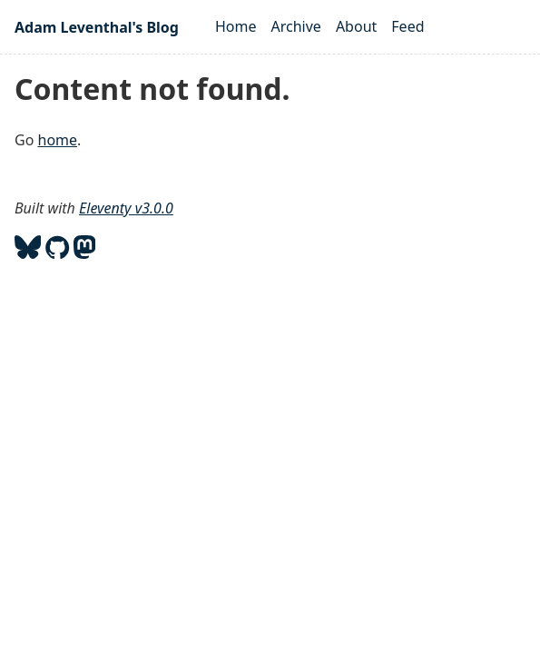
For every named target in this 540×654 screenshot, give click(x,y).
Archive (296, 26)
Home (236, 26)
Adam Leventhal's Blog (97, 27)
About (356, 26)
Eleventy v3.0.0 (126, 208)
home (58, 140)
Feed (407, 26)
